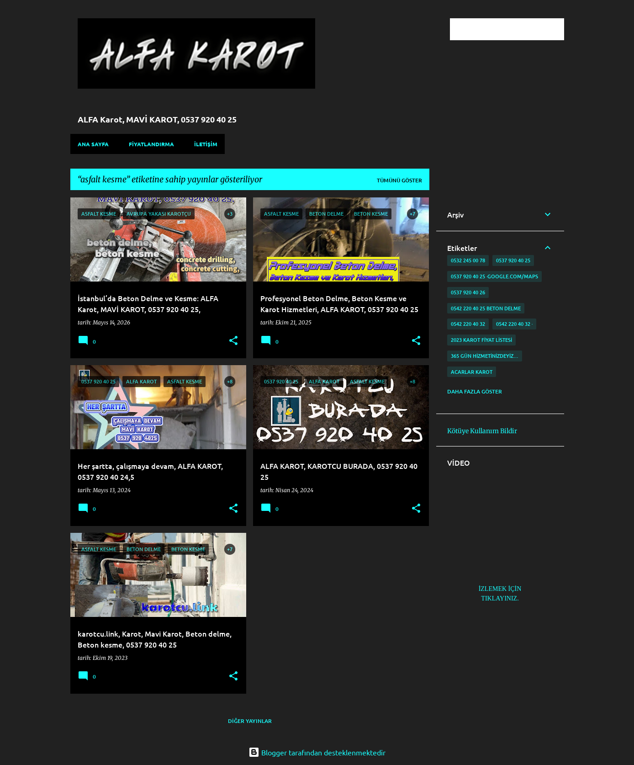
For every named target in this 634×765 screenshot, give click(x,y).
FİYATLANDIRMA (151, 144)
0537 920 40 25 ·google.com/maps (494, 276)
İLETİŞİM (205, 144)
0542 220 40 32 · (514, 324)
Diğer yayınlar (250, 721)
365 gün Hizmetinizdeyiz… (484, 356)
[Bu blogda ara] (516, 29)
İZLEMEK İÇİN (500, 588)
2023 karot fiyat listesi (481, 340)
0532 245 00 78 (468, 260)
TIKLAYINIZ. (499, 598)
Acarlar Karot (471, 372)
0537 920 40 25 (513, 260)
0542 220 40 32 (468, 324)
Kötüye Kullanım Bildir (482, 431)
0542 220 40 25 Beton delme (486, 308)
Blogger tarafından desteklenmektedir (317, 752)
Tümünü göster (399, 180)
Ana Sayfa (93, 144)
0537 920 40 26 (468, 292)
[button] (233, 341)
